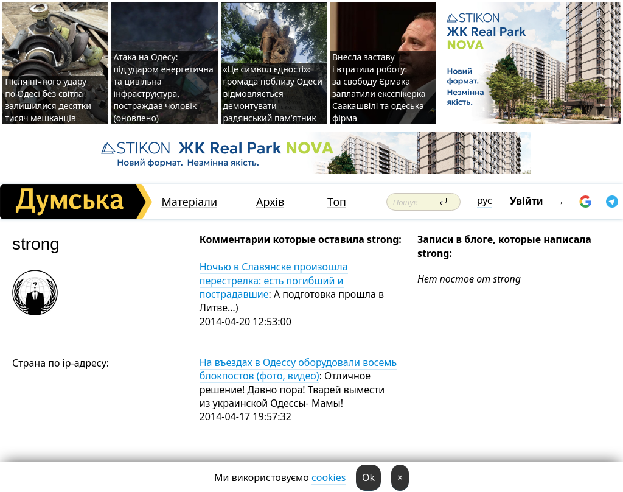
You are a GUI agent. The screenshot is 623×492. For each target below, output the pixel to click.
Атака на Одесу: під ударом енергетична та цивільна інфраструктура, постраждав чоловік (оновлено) (164, 87)
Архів (270, 202)
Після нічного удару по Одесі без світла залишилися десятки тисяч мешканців (48, 100)
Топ (336, 202)
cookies (329, 477)
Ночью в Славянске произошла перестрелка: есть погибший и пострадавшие (274, 280)
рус (484, 200)
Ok (368, 477)
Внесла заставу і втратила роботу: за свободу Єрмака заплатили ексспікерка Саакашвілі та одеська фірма (379, 87)
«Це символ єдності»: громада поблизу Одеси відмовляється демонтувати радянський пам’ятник (272, 93)
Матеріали (189, 202)
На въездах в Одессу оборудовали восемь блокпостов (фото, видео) (298, 369)
